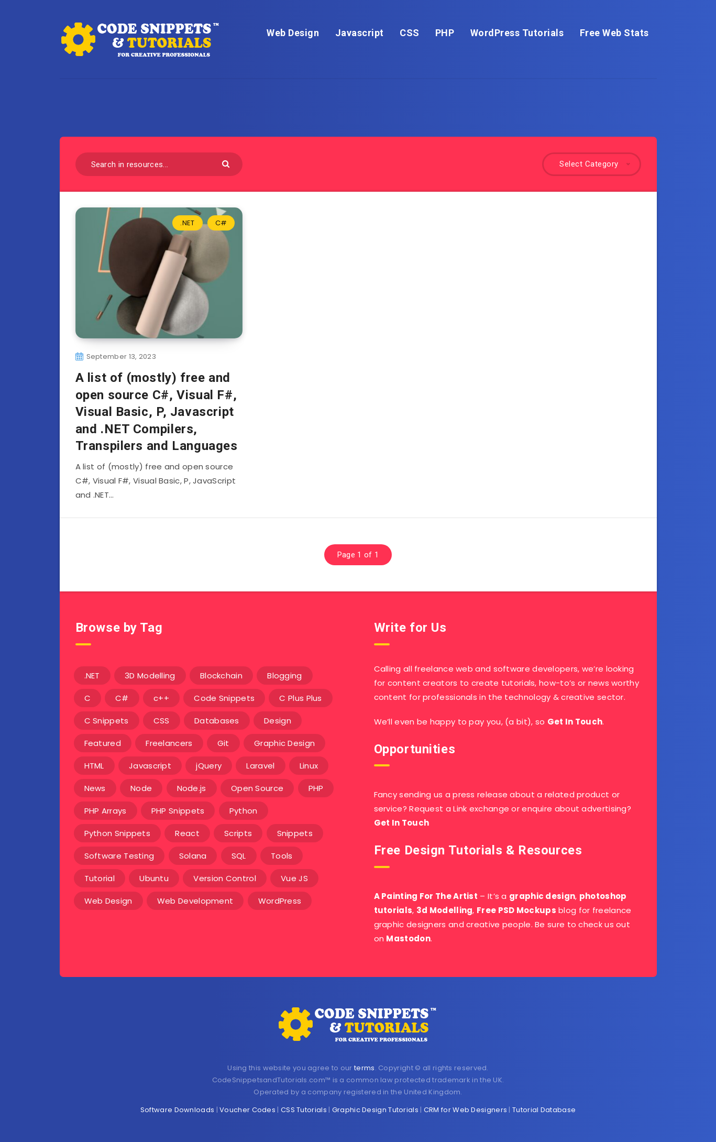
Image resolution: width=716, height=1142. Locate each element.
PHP (445, 32)
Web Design (293, 32)
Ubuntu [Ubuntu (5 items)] (154, 878)
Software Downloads (177, 1110)
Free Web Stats (614, 32)
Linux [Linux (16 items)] (309, 765)
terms (364, 1068)
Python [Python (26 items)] (243, 810)
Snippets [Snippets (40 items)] (295, 833)
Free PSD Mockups (516, 910)
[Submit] (227, 163)
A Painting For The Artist (426, 896)
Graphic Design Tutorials (375, 1110)
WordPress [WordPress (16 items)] (280, 900)
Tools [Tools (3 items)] (282, 855)
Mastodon (408, 938)
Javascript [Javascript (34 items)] (150, 765)
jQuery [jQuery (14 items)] (209, 765)
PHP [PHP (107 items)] (316, 788)
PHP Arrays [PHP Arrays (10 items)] (105, 810)
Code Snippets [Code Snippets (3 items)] (224, 698)
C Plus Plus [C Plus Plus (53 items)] (300, 698)
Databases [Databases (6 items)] (216, 720)
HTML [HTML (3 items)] (94, 765)
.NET (187, 223)
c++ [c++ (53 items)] (161, 698)
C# (221, 223)
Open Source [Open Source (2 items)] (257, 788)
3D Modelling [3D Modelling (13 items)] (150, 675)
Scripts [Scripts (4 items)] (238, 833)
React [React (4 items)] (187, 833)
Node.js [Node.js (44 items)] (191, 788)
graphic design (542, 896)
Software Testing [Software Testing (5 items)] (119, 855)
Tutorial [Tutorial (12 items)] (99, 878)
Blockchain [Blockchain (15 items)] (221, 675)
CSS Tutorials (304, 1110)
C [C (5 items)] (87, 698)
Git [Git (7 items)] (223, 743)
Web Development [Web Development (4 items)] (195, 900)
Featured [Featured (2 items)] (102, 743)
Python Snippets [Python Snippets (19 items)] (117, 833)
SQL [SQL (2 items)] (239, 855)
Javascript (359, 32)
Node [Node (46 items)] (141, 788)
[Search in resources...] (159, 164)
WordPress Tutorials (517, 32)
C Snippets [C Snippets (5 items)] (106, 720)
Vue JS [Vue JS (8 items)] (294, 878)
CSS (410, 32)
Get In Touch (575, 721)
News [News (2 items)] (95, 788)
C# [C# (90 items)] (122, 698)
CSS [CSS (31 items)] (161, 720)
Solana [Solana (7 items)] (193, 855)
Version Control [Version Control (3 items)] (224, 878)
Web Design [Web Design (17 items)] (108, 900)
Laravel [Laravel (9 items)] (260, 765)
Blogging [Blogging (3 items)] (284, 675)
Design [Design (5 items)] (277, 720)
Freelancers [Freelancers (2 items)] (169, 743)
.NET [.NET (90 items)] (92, 675)
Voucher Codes (247, 1110)
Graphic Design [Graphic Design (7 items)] (284, 743)
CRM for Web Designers (465, 1110)
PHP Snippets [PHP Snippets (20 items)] (178, 810)
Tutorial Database (544, 1110)
